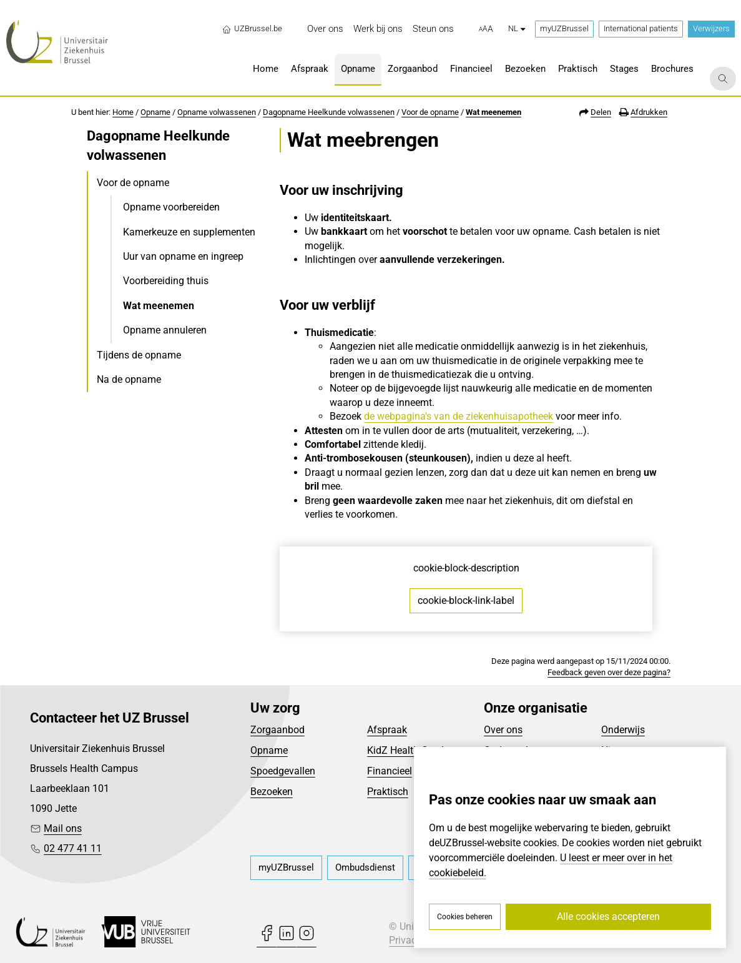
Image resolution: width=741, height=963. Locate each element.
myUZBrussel (564, 28)
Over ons (503, 730)
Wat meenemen (493, 112)
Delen (601, 112)
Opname (155, 112)
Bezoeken (271, 792)
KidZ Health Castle (408, 750)
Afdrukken (649, 112)
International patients (641, 28)
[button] (486, 29)
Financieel (389, 771)
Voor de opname (430, 112)
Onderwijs (623, 730)
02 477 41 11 (73, 848)
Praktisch (387, 792)
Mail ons (63, 828)
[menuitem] (325, 29)
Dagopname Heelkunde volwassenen (329, 112)
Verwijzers (711, 28)
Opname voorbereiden (171, 207)
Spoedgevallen (282, 771)
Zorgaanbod (277, 730)
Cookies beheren (465, 916)
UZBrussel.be (252, 29)
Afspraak (387, 730)
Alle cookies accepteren (608, 916)
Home (123, 112)
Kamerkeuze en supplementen (189, 232)
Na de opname (129, 379)
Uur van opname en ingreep (183, 256)
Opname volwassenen (216, 112)
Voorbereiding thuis (166, 281)
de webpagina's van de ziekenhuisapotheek (458, 416)
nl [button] (516, 28)
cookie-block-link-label (466, 600)
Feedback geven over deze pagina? (608, 672)
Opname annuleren (165, 330)
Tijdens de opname (139, 355)
